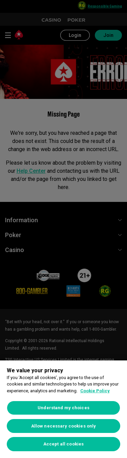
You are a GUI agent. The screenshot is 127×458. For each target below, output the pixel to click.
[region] (63, 409)
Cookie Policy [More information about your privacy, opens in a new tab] (95, 390)
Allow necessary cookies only (63, 426)
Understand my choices (63, 407)
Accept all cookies (63, 443)
